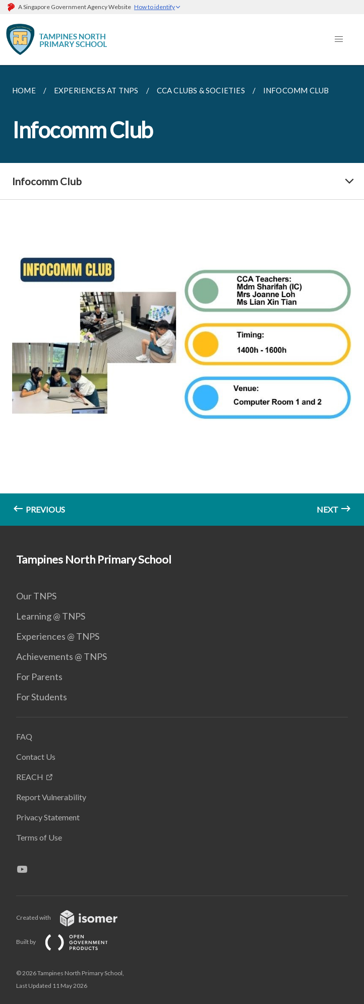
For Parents (39, 676)
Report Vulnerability (51, 797)
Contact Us (35, 756)
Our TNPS (36, 595)
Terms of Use (39, 837)
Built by (70, 941)
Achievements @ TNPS (61, 656)
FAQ (24, 736)
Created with (75, 917)
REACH (29, 777)
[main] (182, 295)
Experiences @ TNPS (57, 636)
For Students (41, 696)
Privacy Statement (48, 817)
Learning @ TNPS (50, 616)
